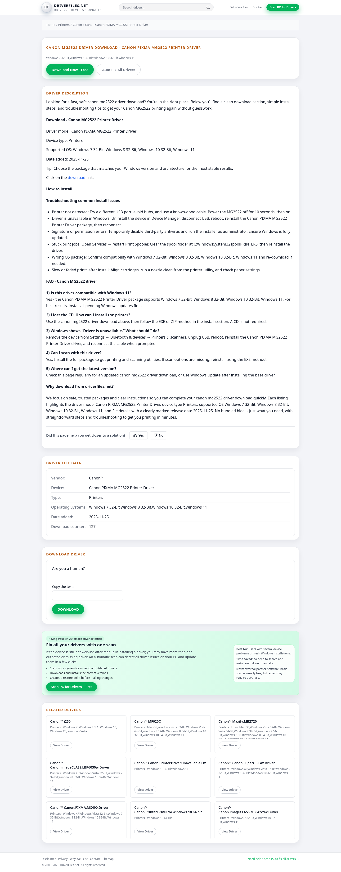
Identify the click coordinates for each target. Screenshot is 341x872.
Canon (77, 24)
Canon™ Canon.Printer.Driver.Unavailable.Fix (170, 763)
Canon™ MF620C (147, 721)
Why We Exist (240, 7)
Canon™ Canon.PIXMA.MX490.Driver (79, 807)
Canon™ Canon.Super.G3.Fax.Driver (247, 763)
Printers (64, 24)
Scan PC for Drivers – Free (72, 687)
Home (50, 24)
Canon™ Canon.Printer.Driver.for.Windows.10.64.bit (168, 809)
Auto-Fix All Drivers (118, 70)
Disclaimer (49, 859)
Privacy (62, 859)
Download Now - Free (70, 69)
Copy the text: (63, 586)
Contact (258, 7)
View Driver (61, 745)
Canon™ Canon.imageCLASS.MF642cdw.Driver (248, 809)
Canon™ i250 (60, 721)
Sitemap (108, 859)
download (76, 177)
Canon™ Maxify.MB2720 (238, 721)
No (158, 435)
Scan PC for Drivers (282, 7)
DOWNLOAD (68, 609)
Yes (138, 435)
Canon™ (96, 478)
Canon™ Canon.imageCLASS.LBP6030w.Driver (79, 765)
